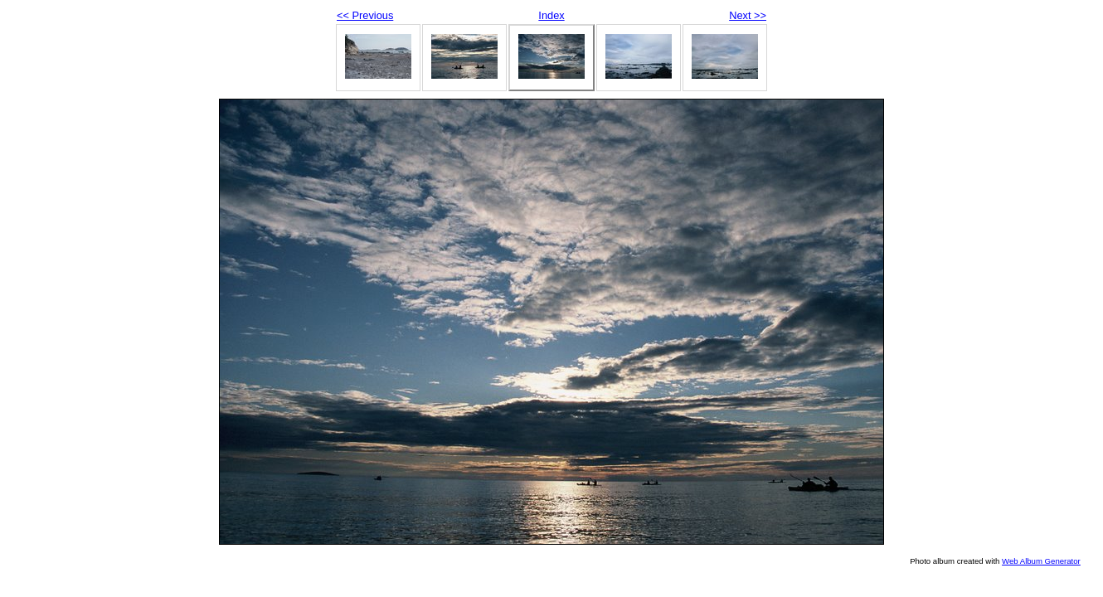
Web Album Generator (1041, 560)
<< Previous (365, 15)
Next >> (747, 15)
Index (551, 15)
